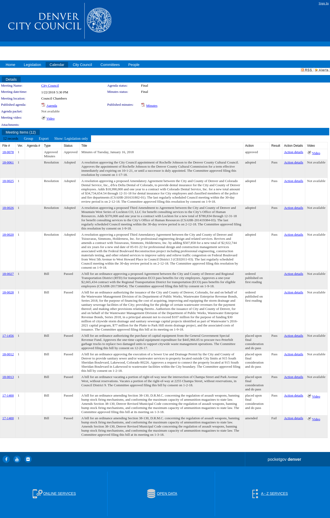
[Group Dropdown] (28, 139)
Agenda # (33, 145)
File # (6, 145)
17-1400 (8, 395)
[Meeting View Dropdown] (71, 139)
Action (249, 145)
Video (50, 118)
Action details (293, 152)
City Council (50, 85)
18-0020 (8, 234)
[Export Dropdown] (43, 139)
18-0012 (8, 354)
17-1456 (8, 336)
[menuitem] (10, 139)
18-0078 (8, 152)
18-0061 (8, 162)
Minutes (152, 106)
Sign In (324, 3)
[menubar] (45, 138)
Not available (50, 111)
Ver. (20, 145)
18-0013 (8, 377)
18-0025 (8, 181)
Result (275, 145)
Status (68, 145)
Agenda (51, 106)
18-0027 (8, 274)
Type (47, 145)
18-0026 (8, 208)
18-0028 (8, 292)
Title (84, 145)
